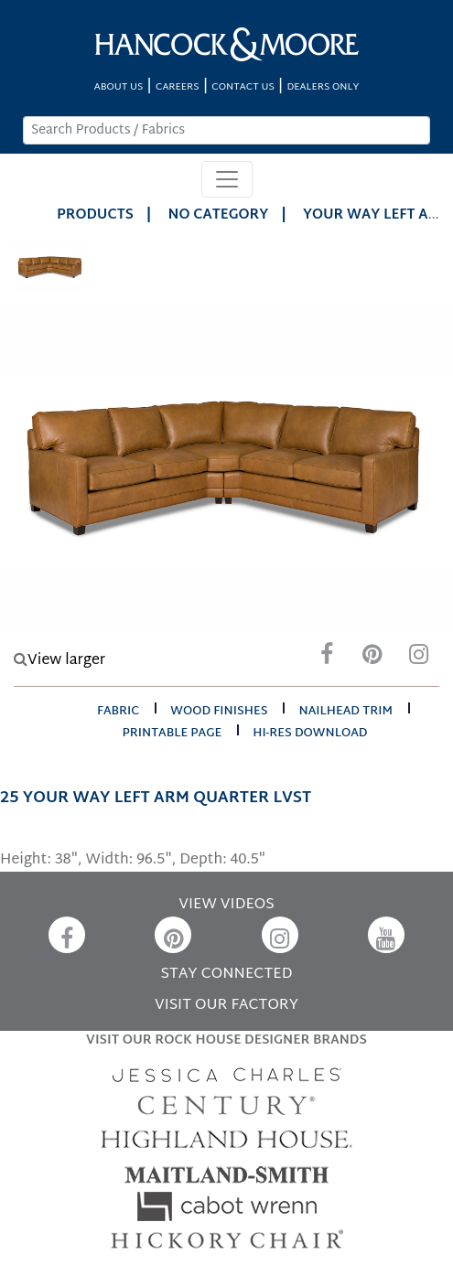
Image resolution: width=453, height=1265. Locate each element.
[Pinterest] (372, 659)
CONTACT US (242, 87)
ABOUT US (119, 87)
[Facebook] (327, 659)
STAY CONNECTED (227, 974)
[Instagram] (418, 659)
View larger (59, 661)
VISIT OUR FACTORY (226, 1005)
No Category (218, 215)
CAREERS (178, 87)
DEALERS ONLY (322, 87)
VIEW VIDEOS (226, 905)
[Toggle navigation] (227, 179)
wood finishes (218, 712)
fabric (118, 712)
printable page (171, 734)
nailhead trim (345, 712)
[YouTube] (386, 935)
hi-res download (310, 734)
